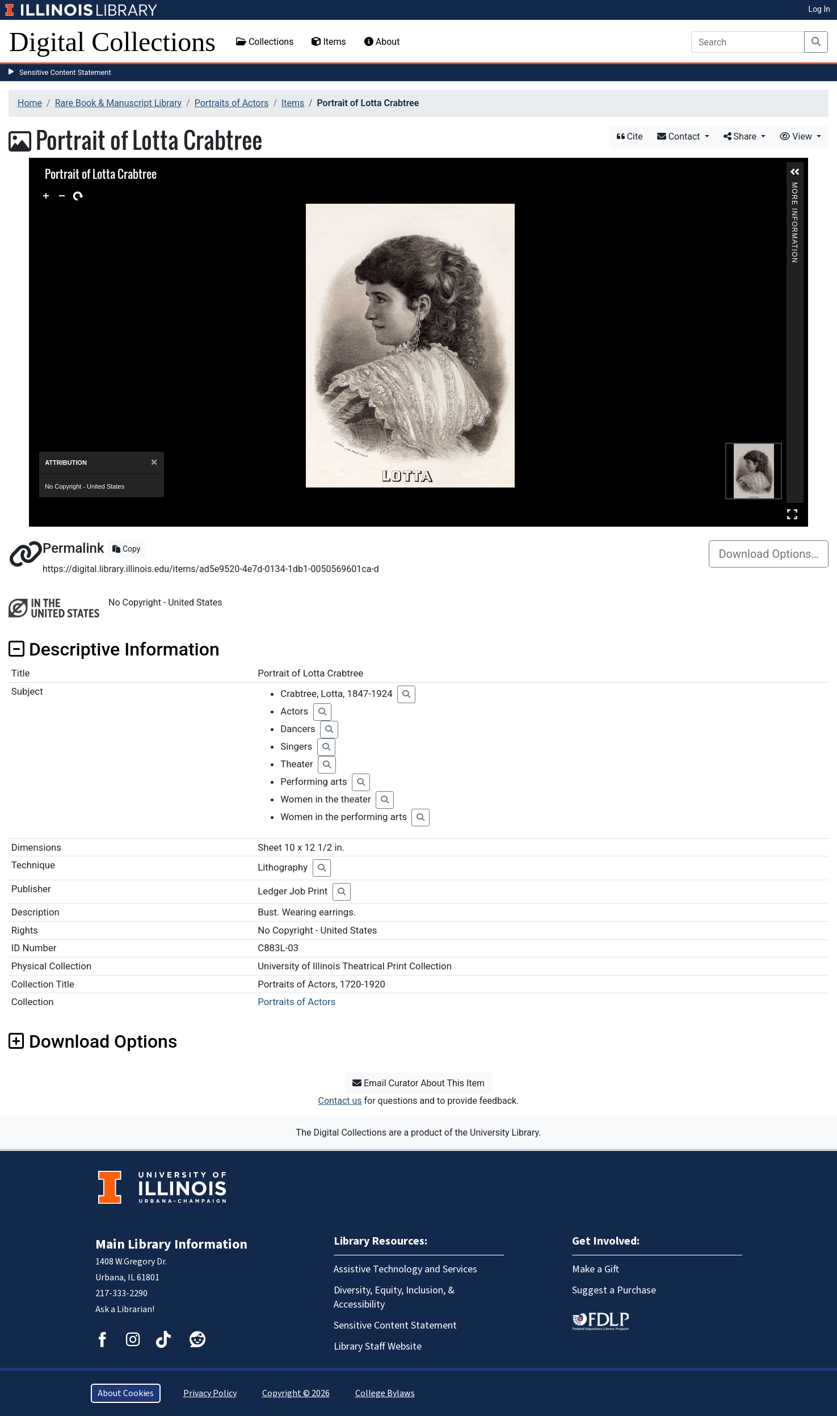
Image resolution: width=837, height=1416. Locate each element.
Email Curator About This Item (418, 1083)
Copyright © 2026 (296, 1393)
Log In (819, 9)
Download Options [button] (93, 1041)
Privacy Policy (210, 1393)
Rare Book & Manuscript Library (118, 103)
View (797, 136)
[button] (795, 172)
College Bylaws (385, 1393)
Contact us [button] (340, 1100)
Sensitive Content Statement (65, 72)
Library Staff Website (378, 1346)
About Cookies (126, 1393)
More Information (794, 187)
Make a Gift (595, 1269)
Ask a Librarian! (124, 1309)
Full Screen (792, 514)
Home (30, 103)
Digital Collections (112, 42)
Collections (265, 41)
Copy (126, 548)
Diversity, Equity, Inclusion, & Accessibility (394, 1297)
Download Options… (768, 554)
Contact (680, 136)
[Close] (154, 462)
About (382, 41)
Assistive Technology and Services (405, 1269)
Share (741, 136)
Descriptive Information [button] (114, 649)
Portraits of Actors (232, 103)
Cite (630, 136)
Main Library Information (171, 1244)
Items (329, 41)
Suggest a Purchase (614, 1290)
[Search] (748, 42)
